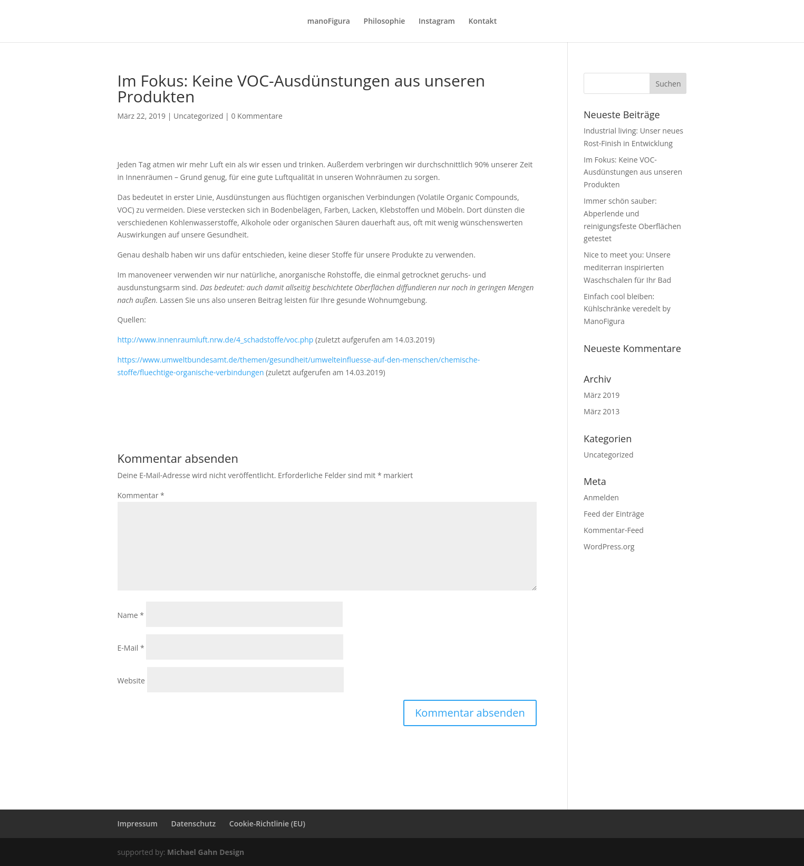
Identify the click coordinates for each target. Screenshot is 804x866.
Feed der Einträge (614, 514)
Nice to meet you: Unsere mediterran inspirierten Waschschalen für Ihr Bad (627, 267)
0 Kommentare (256, 116)
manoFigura (328, 21)
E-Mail (131, 648)
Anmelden (601, 497)
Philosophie (384, 21)
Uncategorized (198, 116)
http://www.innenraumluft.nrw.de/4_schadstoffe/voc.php (216, 340)
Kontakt (483, 21)
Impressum (138, 824)
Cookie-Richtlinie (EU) (267, 824)
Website (131, 680)
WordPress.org (609, 546)
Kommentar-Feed (614, 530)
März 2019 (601, 395)
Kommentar (141, 495)
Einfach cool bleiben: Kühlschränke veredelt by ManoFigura (627, 309)
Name (131, 615)
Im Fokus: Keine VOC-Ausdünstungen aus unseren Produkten (633, 172)
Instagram (437, 21)
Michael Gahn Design (205, 852)
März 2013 (601, 411)
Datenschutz (193, 824)
